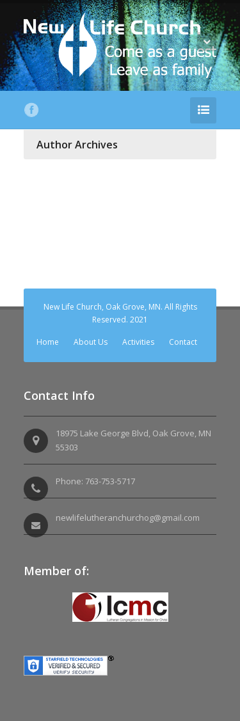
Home (47, 342)
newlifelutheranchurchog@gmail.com (128, 517)
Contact (183, 342)
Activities (138, 342)
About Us (91, 342)
